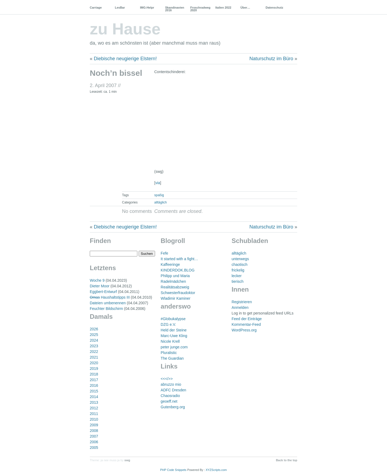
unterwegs (240, 259)
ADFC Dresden (173, 390)
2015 (94, 391)
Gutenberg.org (173, 407)
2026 (94, 329)
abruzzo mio (171, 384)
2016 (94, 385)
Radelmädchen (173, 281)
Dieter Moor (99, 286)
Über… (245, 7)
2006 (94, 442)
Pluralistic (169, 353)
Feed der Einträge (247, 319)
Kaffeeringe (170, 264)
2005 (94, 447)
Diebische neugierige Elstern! (125, 58)
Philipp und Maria (175, 276)
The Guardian (172, 358)
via (157, 183)
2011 (94, 414)
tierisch (237, 281)
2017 (94, 380)
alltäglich (160, 202)
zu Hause (125, 29)
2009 (94, 425)
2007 (94, 436)
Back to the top (286, 460)
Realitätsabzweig (175, 287)
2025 (94, 334)
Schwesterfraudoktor (178, 293)
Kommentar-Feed (246, 324)
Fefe (164, 253)
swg (127, 460)
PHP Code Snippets (173, 469)
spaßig (159, 195)
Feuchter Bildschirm (106, 308)
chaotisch (240, 264)
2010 (94, 419)
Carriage (96, 7)
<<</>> (167, 379)
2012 (94, 408)
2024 (94, 340)
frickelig (238, 270)
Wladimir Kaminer (175, 298)
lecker (237, 276)
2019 (94, 368)
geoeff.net (169, 401)
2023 (94, 346)
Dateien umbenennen (108, 303)
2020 (94, 363)
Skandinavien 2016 (174, 9)
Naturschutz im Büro (271, 58)
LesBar (120, 7)
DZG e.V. (168, 324)
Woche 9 (97, 280)
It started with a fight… (179, 259)
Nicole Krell (170, 341)
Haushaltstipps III (110, 297)
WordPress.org (244, 330)
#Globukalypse (173, 319)
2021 (94, 357)
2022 (94, 351)
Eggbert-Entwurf (103, 291)
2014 (94, 397)
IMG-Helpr (147, 7)
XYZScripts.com (216, 469)
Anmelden (240, 307)
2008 (94, 430)
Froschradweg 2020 (200, 9)
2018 (94, 374)
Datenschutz (274, 7)
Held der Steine (174, 330)
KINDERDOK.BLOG (178, 270)
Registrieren (242, 302)
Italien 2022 (223, 7)
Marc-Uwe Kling (174, 336)
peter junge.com (174, 347)
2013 (94, 402)
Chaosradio (170, 396)
